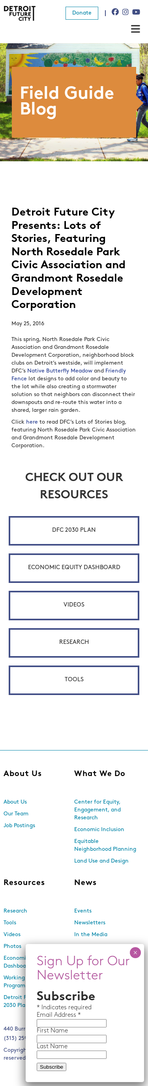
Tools (74, 680)
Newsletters (89, 923)
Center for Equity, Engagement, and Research (97, 810)
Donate (82, 13)
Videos (74, 605)
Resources (24, 883)
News (85, 883)
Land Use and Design (101, 861)
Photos (12, 947)
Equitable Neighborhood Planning (105, 845)
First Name (52, 1031)
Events (83, 911)
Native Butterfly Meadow (59, 371)
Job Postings (19, 826)
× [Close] (135, 952)
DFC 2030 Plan (74, 530)
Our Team (16, 814)
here (32, 422)
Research (74, 642)
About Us (23, 774)
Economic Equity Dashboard (74, 568)
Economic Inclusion (99, 830)
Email (45, 1015)
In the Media (90, 935)
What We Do (100, 774)
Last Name (52, 1047)
